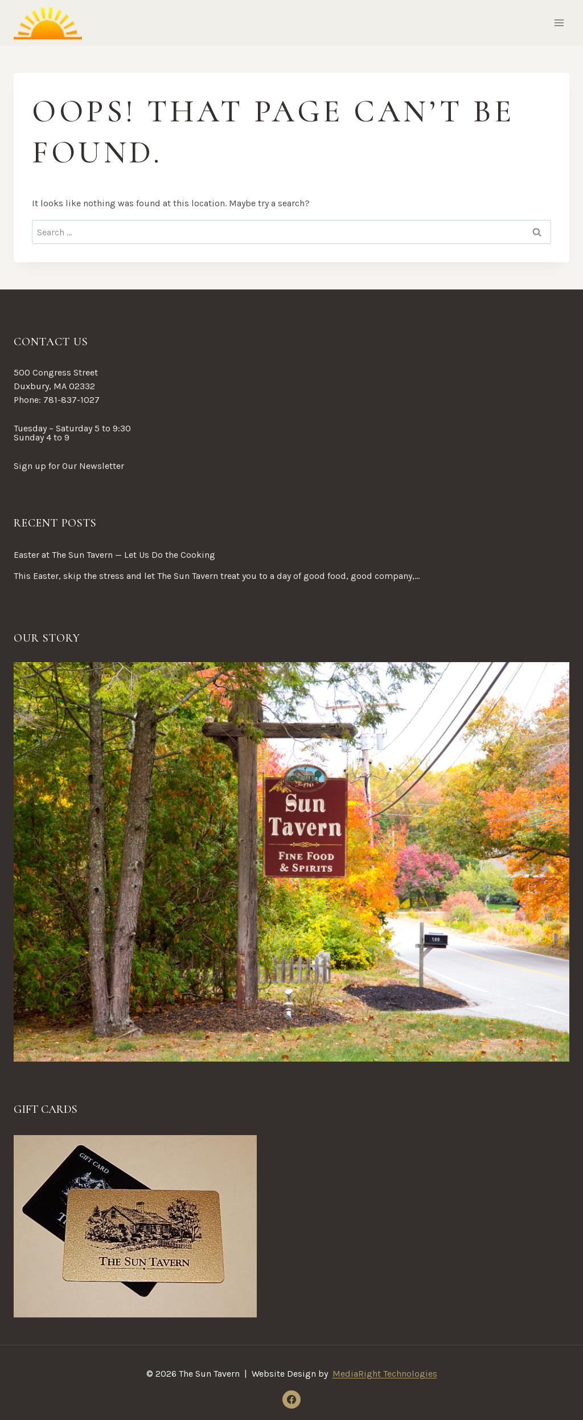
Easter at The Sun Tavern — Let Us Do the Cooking (114, 554)
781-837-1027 (71, 399)
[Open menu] (558, 22)
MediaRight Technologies (384, 1373)
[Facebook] (291, 1399)
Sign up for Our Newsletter (69, 465)
